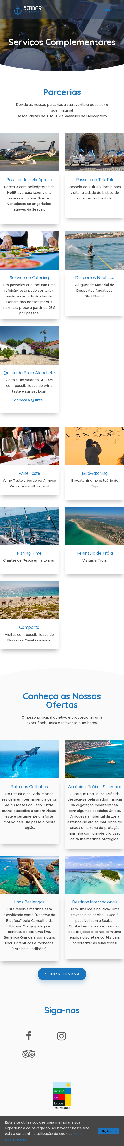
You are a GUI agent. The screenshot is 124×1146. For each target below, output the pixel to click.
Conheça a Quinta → (29, 400)
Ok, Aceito (108, 1131)
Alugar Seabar (62, 974)
